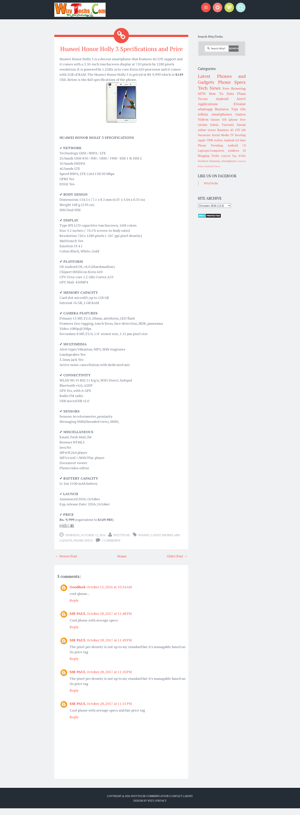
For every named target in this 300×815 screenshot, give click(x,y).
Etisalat (240, 104)
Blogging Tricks (208, 156)
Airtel (241, 98)
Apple (202, 140)
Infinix (214, 125)
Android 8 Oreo (212, 166)
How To (216, 93)
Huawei (143, 542)
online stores (207, 130)
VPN (210, 140)
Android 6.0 (231, 140)
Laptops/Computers (211, 150)
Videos (203, 119)
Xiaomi (241, 125)
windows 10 (237, 150)
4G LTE (235, 130)
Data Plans (236, 93)
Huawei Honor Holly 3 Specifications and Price (121, 52)
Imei (243, 140)
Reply (74, 607)
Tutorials (228, 125)
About (188, 803)
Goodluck (78, 593)
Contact (176, 803)
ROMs (242, 156)
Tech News (209, 88)
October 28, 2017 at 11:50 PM (109, 678)
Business (223, 130)
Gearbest (203, 161)
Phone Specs (83, 547)
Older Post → (177, 563)
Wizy (151, 807)
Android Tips (229, 156)
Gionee (215, 119)
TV (232, 135)
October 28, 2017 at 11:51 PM (109, 710)
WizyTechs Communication (150, 803)
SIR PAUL (78, 620)
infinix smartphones (215, 114)
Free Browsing (234, 88)
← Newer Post (66, 563)
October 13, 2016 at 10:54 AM (109, 593)
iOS (224, 119)
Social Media (220, 135)
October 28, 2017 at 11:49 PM (109, 647)
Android (222, 98)
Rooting (240, 135)
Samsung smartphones (222, 161)
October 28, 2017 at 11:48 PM (109, 620)
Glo (243, 109)
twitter (218, 140)
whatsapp (205, 109)
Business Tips (226, 109)
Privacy (161, 807)
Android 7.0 (236, 145)
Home (122, 563)
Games (240, 114)
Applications (208, 104)
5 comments (111, 547)
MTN (202, 93)
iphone (233, 119)
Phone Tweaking (210, 145)
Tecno (203, 98)
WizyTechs (121, 542)
